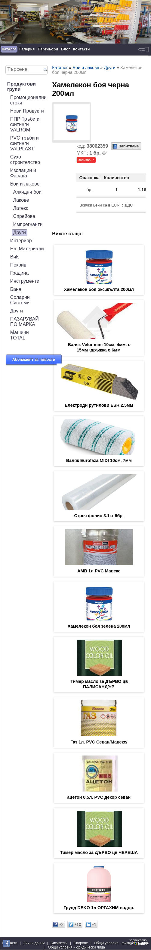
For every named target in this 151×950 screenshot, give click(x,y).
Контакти (81, 49)
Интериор (21, 240)
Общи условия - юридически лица (76, 947)
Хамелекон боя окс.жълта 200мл (99, 289)
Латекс (20, 208)
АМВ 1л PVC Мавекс (98, 570)
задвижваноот (139, 942)
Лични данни (34, 943)
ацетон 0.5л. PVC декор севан (99, 797)
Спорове (80, 943)
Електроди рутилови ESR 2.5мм (99, 405)
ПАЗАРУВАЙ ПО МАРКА (24, 321)
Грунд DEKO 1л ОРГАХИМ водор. (98, 907)
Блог (65, 49)
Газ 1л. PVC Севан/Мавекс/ (99, 742)
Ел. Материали (27, 248)
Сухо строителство (25, 159)
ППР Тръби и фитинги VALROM (24, 124)
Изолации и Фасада (23, 173)
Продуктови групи (21, 86)
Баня (15, 289)
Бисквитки (59, 943)
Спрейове (24, 216)
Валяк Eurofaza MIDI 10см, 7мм (99, 460)
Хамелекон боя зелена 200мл (99, 626)
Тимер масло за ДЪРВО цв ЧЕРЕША (99, 852)
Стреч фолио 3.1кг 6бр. (99, 515)
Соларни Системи (20, 300)
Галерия (27, 49)
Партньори (48, 49)
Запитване (129, 146)
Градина (19, 273)
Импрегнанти (28, 224)
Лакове (21, 200)
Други (19, 232)
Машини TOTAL (19, 335)
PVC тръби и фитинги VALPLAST (24, 143)
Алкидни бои (27, 192)
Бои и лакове (25, 183)
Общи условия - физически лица (121, 943)
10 (75, 924)
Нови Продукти (27, 110)
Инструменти (24, 281)
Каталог (9, 49)
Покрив (18, 264)
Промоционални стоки (28, 100)
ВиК (14, 256)
